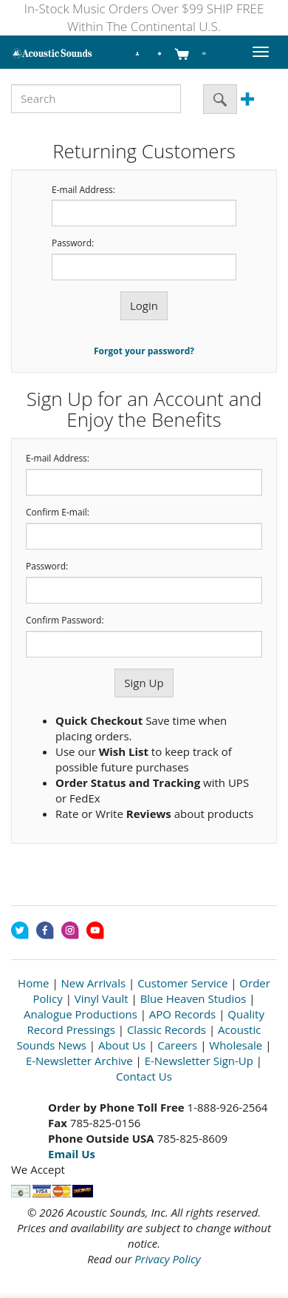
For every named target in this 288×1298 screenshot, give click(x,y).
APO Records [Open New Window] (182, 1014)
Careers (177, 1045)
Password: (73, 243)
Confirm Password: (65, 620)
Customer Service (182, 983)
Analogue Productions (80, 1014)
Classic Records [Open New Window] (166, 1029)
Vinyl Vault (101, 998)
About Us (121, 1045)
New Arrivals (93, 983)
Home (33, 983)
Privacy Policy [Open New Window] (167, 1258)
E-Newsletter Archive (79, 1060)
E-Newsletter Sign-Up (199, 1060)
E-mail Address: (83, 190)
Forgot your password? (144, 351)
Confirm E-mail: (57, 512)
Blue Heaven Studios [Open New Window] (193, 998)
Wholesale (235, 1045)
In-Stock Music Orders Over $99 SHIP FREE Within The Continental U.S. (144, 17)
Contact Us (144, 1076)
